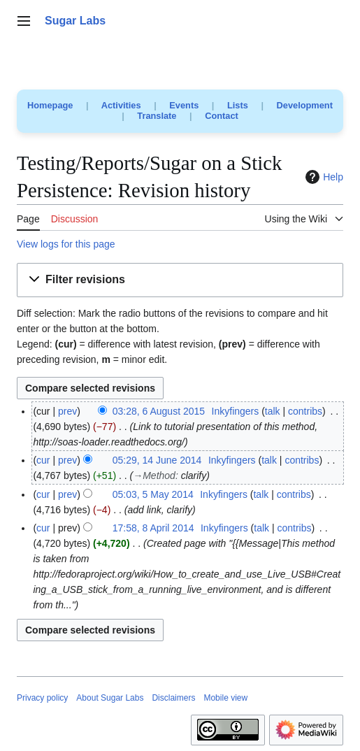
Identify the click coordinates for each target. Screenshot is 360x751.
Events (184, 105)
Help (322, 177)
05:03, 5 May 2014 (153, 494)
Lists (237, 105)
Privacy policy (42, 698)
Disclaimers (173, 698)
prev (67, 411)
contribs (305, 411)
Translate (156, 115)
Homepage (50, 105)
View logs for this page (66, 244)
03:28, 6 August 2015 (159, 411)
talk (272, 411)
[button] (180, 280)
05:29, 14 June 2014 (157, 460)
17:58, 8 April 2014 (153, 528)
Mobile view (225, 698)
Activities (121, 105)
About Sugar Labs (109, 698)
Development (305, 105)
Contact (221, 115)
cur (43, 460)
